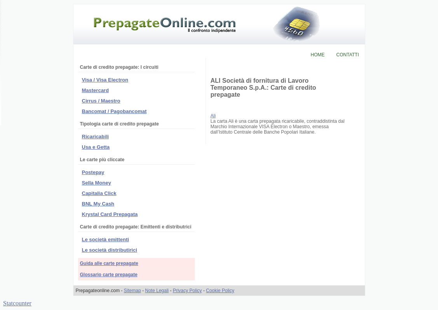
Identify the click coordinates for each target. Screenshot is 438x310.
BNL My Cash (98, 204)
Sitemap (132, 290)
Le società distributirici (109, 250)
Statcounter (17, 303)
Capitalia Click (99, 193)
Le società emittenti (105, 239)
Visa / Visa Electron (105, 80)
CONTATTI (347, 54)
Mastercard (95, 90)
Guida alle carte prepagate (109, 263)
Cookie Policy (220, 290)
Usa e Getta (96, 147)
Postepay (93, 172)
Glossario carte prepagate (109, 274)
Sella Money (96, 183)
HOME (318, 54)
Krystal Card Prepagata (110, 214)
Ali (213, 115)
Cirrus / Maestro (101, 101)
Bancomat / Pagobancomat (114, 111)
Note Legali (157, 290)
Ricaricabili (95, 136)
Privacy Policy (187, 290)
